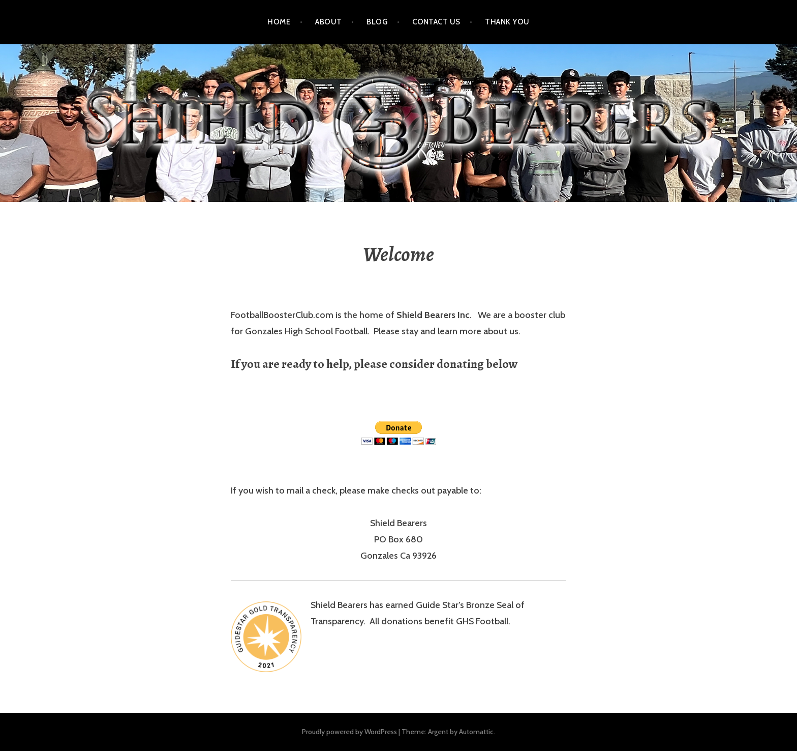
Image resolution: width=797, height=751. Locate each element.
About (328, 21)
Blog (376, 21)
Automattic (476, 731)
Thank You (507, 21)
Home (278, 21)
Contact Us (436, 21)
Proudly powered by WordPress (349, 731)
